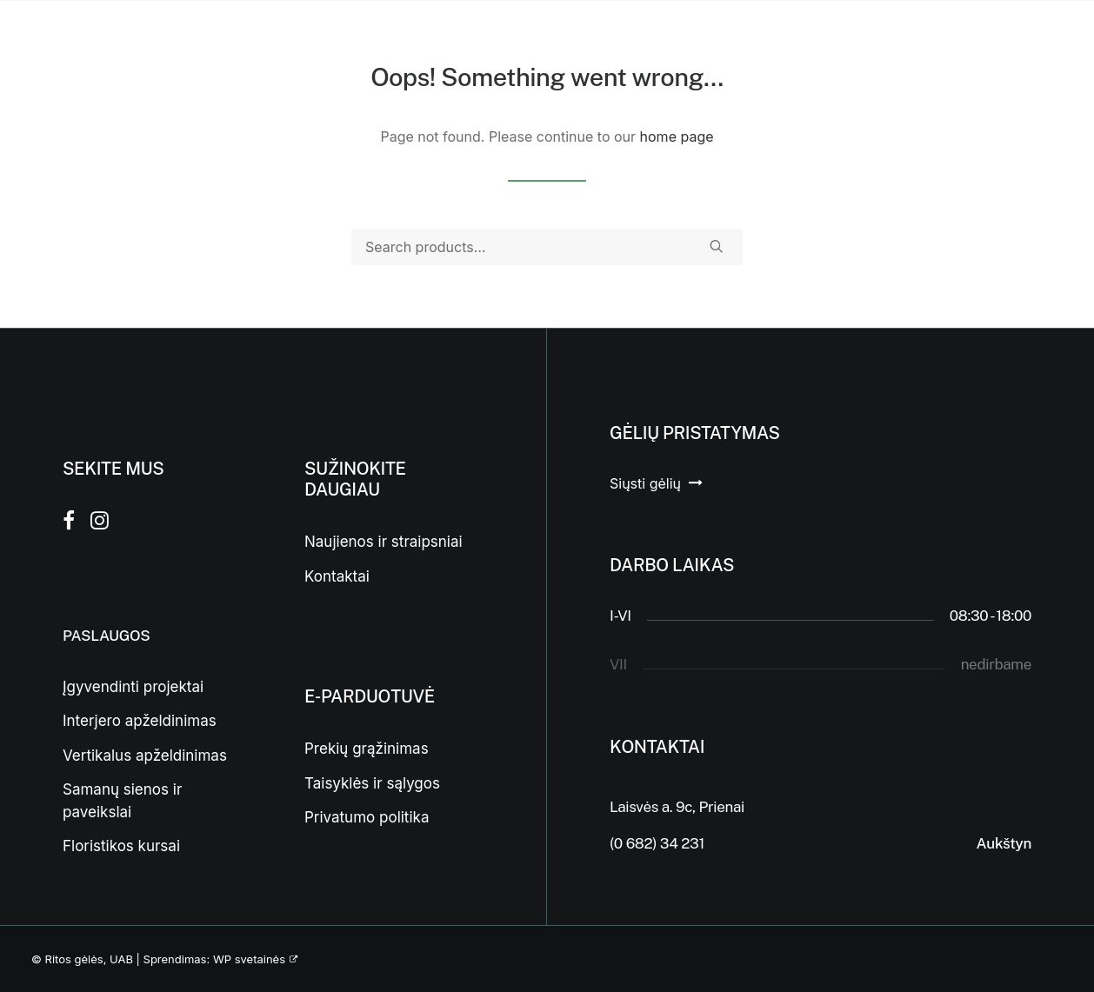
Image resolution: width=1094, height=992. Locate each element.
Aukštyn (1004, 843)
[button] (716, 246)
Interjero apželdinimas (140, 720)
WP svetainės (249, 959)
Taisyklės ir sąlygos (372, 783)
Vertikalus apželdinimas (145, 755)
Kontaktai (337, 576)
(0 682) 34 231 (657, 843)
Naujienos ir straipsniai (383, 541)
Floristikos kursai (121, 846)
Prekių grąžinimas (366, 748)
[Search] (547, 247)
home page (677, 136)
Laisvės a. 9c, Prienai (677, 807)
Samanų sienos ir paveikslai (122, 801)
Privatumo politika (366, 817)
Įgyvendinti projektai (133, 687)
